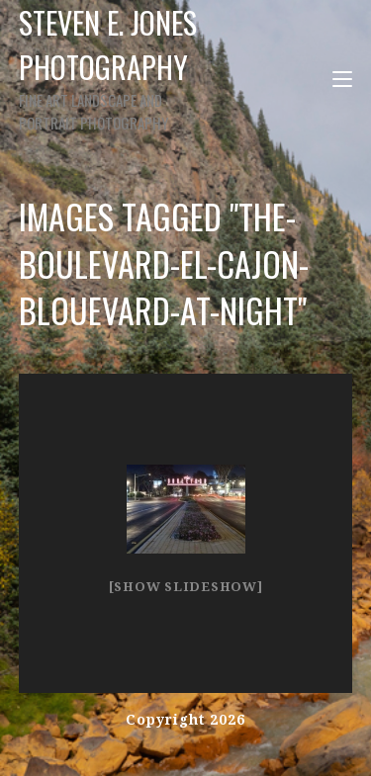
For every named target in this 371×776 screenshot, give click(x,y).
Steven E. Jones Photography (116, 66)
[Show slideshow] (186, 586)
